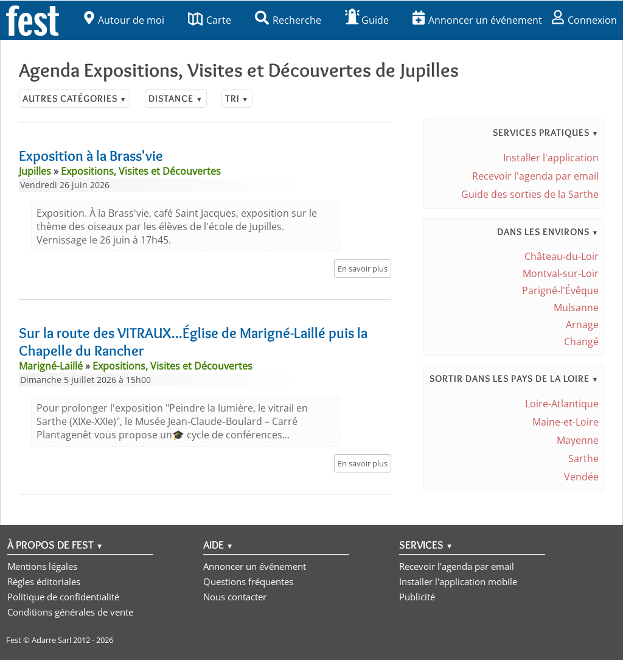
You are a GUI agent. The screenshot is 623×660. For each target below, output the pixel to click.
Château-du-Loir (561, 256)
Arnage (582, 324)
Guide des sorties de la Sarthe (530, 194)
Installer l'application (551, 157)
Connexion (584, 20)
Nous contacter (234, 597)
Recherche (288, 20)
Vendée (581, 476)
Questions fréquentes (248, 581)
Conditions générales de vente (70, 612)
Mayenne (578, 440)
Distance (175, 98)
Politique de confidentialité (63, 597)
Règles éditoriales (43, 581)
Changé (581, 341)
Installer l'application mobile (458, 581)
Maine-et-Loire (565, 422)
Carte (209, 20)
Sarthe (583, 458)
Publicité (417, 597)
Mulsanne (576, 307)
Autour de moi (124, 20)
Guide (367, 20)
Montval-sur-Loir (561, 273)
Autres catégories (75, 98)
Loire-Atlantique (562, 403)
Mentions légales (42, 566)
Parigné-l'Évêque (560, 290)
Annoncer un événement (477, 20)
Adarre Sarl (51, 639)
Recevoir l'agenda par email (535, 176)
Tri (237, 98)
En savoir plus (363, 268)
